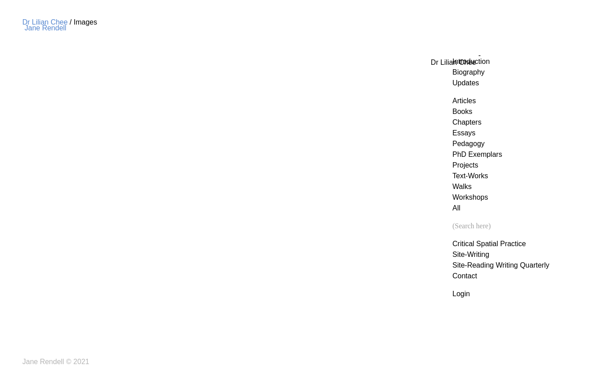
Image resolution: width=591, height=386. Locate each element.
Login (461, 294)
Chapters (466, 122)
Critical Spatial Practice (489, 244)
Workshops (470, 197)
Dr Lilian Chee (45, 22)
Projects (465, 165)
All (456, 208)
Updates (465, 83)
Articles (464, 101)
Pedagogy (468, 143)
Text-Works (470, 176)
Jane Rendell (45, 28)
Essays (464, 133)
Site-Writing (470, 254)
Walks (462, 186)
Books (462, 111)
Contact (464, 276)
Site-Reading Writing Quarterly (500, 265)
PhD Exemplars (477, 154)
